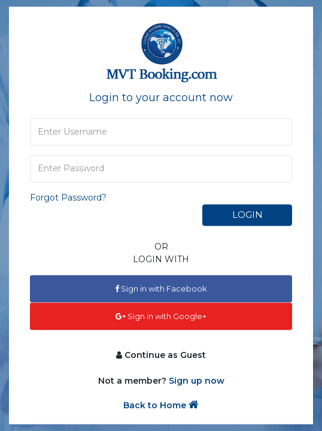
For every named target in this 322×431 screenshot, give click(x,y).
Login (247, 214)
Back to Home (161, 405)
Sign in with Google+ (161, 316)
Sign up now (196, 381)
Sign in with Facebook (161, 288)
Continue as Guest (161, 355)
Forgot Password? (68, 197)
